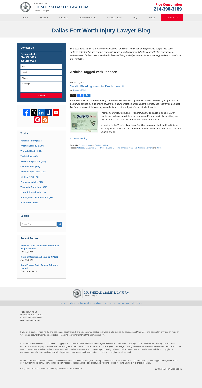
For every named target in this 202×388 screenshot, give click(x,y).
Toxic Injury (29, 156)
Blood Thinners (101, 148)
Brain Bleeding (114, 148)
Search (59, 224)
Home (25, 17)
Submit (41, 96)
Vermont (149, 148)
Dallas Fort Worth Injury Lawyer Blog (54, 7)
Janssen (124, 148)
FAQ (135, 17)
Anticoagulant (82, 148)
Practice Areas (114, 17)
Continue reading (78, 138)
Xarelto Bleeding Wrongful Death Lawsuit (97, 86)
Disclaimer (98, 303)
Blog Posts (137, 303)
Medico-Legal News (32, 171)
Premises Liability (31, 182)
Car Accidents (30, 166)
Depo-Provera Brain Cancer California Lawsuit (39, 266)
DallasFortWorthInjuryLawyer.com (59, 352)
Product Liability (101, 145)
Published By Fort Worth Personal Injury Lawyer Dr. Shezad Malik (168, 7)
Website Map (123, 303)
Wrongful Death (31, 151)
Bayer (91, 148)
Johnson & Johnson (137, 148)
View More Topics (29, 202)
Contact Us (172, 17)
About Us (63, 17)
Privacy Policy (84, 303)
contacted (53, 335)
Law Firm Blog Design (168, 369)
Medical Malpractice (33, 161)
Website (44, 17)
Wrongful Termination (33, 192)
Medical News (29, 177)
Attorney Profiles (87, 17)
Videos (152, 17)
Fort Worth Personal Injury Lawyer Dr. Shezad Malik (59, 368)
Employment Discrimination (36, 197)
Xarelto (159, 148)
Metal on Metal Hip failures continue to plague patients (39, 247)
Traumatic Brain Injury (33, 187)
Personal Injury (85, 145)
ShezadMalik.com (83, 352)
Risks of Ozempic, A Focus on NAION (39, 257)
